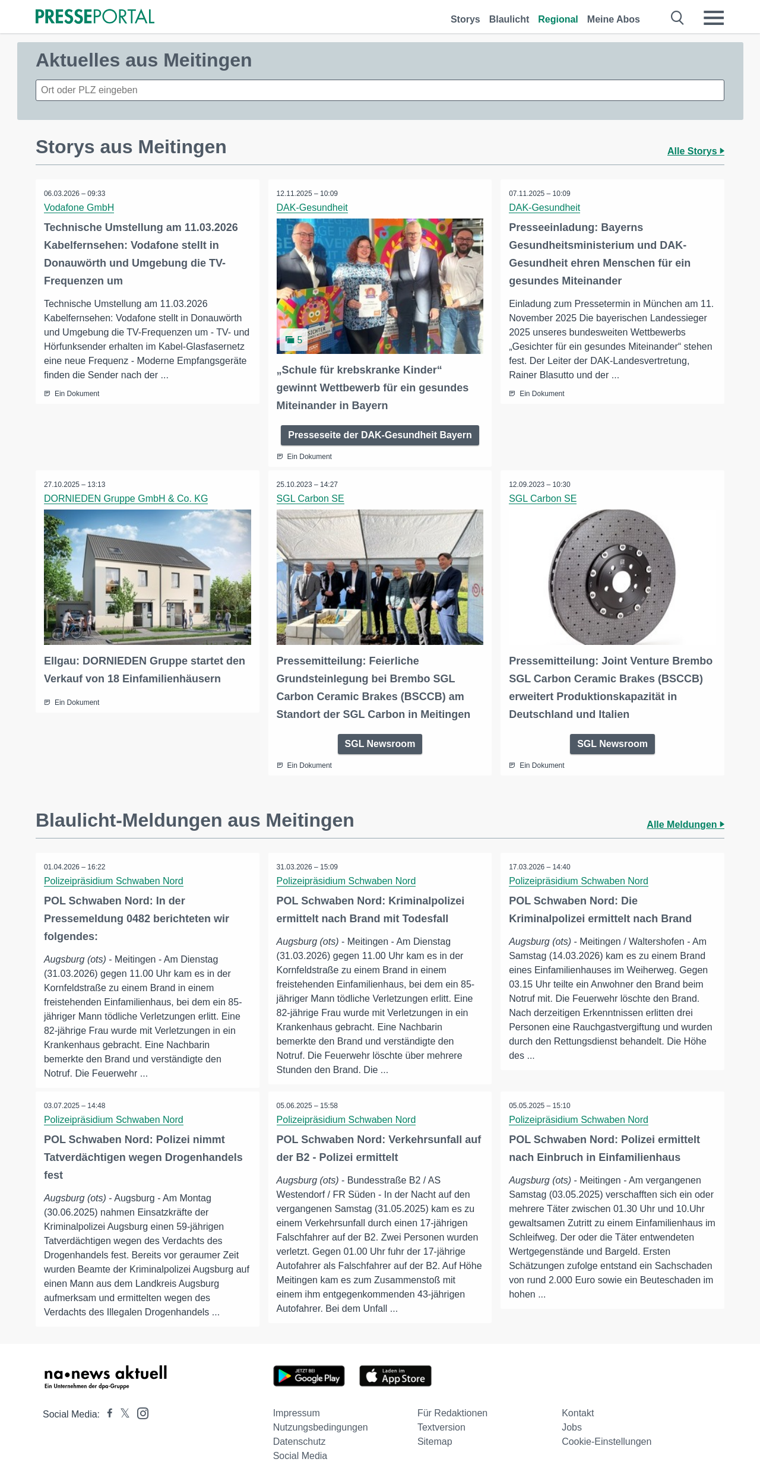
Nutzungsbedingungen (320, 1427)
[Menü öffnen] (713, 18)
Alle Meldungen (685, 823)
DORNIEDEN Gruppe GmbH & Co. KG (127, 498)
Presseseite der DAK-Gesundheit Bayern (379, 434)
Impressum (296, 1412)
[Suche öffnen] (677, 18)
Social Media (300, 1455)
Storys (465, 19)
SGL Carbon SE (311, 498)
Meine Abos (613, 19)
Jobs (572, 1427)
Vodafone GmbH (80, 207)
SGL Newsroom (380, 743)
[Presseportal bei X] (121, 1414)
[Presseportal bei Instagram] (139, 1412)
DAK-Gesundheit (313, 207)
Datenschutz (299, 1441)
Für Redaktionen (452, 1412)
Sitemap (434, 1441)
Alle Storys (695, 151)
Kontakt (578, 1412)
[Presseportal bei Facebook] (106, 1414)
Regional (558, 19)
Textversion (441, 1427)
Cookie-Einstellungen (606, 1441)
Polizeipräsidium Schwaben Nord (114, 880)
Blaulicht (509, 19)
